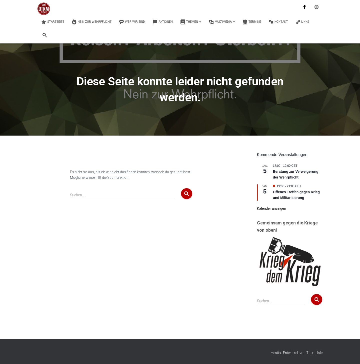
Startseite (52, 21)
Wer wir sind (132, 21)
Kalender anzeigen (271, 208)
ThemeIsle (314, 353)
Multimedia (222, 21)
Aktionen (162, 21)
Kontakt (278, 21)
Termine (251, 21)
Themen (190, 21)
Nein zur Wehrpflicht (92, 21)
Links (302, 21)
